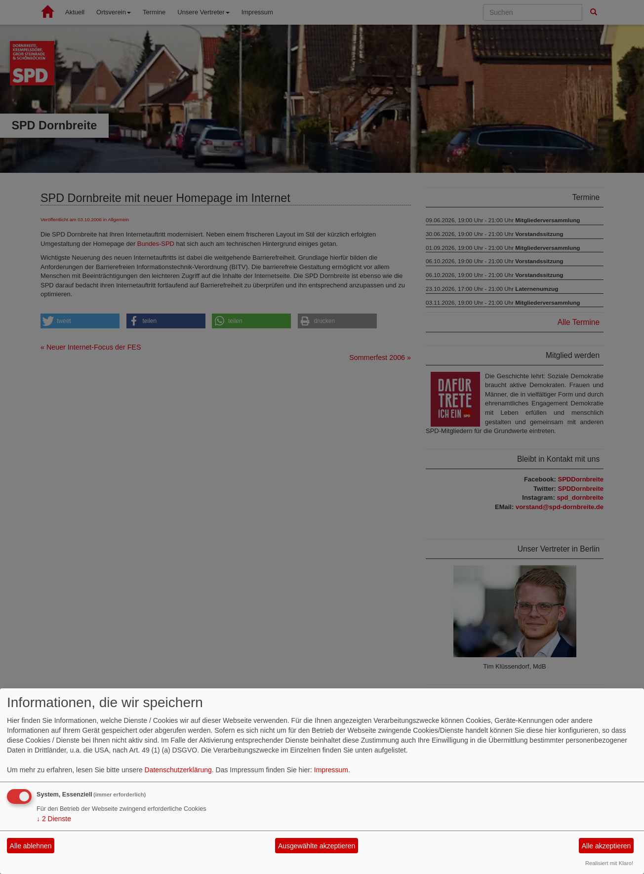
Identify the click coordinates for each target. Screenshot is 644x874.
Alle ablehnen (31, 846)
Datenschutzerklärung (178, 770)
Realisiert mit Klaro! (609, 863)
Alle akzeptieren (606, 846)
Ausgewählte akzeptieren (316, 846)
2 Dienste (54, 819)
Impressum (331, 770)
